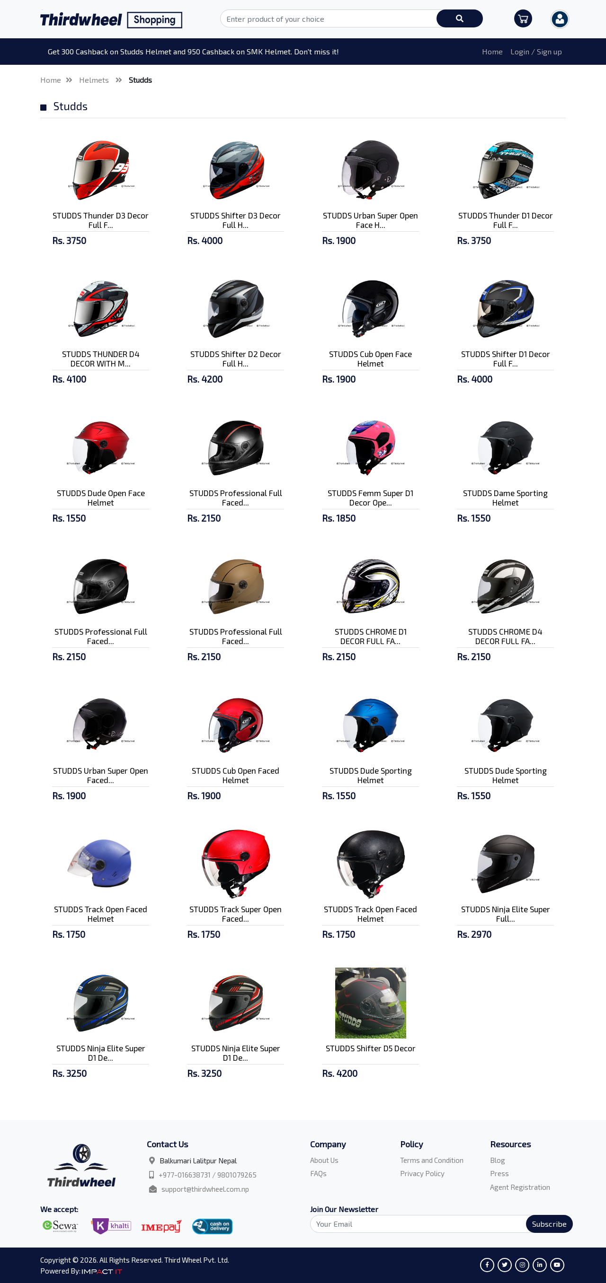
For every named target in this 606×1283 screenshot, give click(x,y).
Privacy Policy (422, 1173)
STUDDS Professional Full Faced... (235, 497)
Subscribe (549, 1223)
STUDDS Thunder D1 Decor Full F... (505, 219)
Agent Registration (520, 1187)
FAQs (318, 1173)
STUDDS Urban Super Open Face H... (370, 219)
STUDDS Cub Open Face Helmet (370, 358)
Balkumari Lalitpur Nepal (198, 1160)
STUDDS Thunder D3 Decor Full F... (101, 219)
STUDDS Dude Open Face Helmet (101, 497)
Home (492, 51)
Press (499, 1173)
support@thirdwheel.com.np (205, 1189)
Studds (140, 79)
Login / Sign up (536, 51)
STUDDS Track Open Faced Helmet (100, 913)
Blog (497, 1160)
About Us (324, 1160)
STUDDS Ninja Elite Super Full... (505, 913)
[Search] (436, 1224)
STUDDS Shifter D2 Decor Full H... (235, 358)
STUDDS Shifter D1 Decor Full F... (505, 358)
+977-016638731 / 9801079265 (208, 1174)
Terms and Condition (431, 1160)
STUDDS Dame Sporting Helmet (505, 497)
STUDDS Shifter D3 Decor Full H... (235, 219)
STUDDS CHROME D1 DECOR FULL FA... (371, 636)
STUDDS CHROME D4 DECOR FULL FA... (505, 636)
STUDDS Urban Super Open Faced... (100, 775)
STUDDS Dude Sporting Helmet (371, 775)
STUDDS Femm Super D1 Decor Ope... (370, 497)
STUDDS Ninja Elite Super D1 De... (100, 1052)
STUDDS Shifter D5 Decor (371, 1048)
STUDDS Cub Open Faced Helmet (235, 775)
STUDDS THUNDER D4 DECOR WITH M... (101, 358)
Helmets (95, 79)
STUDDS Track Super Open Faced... (235, 913)
